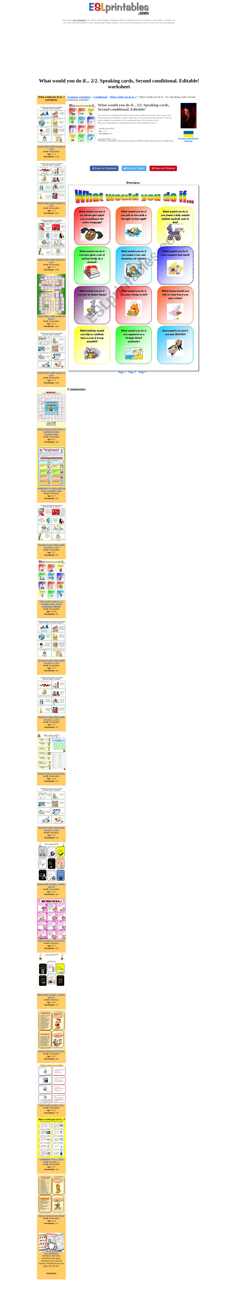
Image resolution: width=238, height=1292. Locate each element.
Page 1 (121, 372)
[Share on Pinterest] (163, 168)
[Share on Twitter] (134, 168)
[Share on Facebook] (104, 168)
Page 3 (142, 372)
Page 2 (132, 372)
